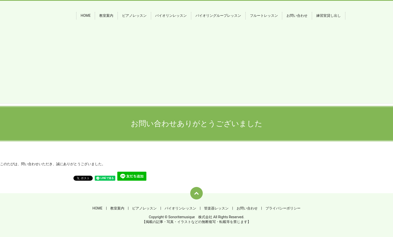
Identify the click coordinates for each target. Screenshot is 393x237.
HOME (86, 16)
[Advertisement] (196, 68)
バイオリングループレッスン (218, 16)
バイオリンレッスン (171, 16)
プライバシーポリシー (283, 208)
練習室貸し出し (328, 16)
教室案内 (106, 16)
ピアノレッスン (134, 16)
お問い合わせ (297, 16)
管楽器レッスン (216, 208)
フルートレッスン (264, 16)
